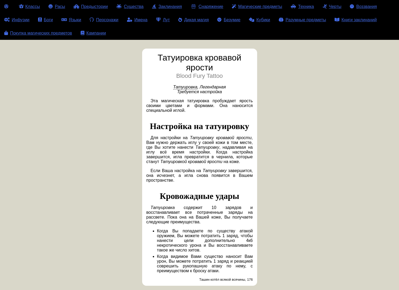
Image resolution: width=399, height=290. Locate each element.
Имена (137, 20)
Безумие (228, 20)
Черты (332, 6)
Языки (71, 20)
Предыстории (91, 6)
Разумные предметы (302, 20)
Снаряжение (206, 6)
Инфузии (17, 20)
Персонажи (104, 20)
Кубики (259, 20)
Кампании (93, 33)
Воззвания (363, 6)
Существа (129, 6)
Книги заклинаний (356, 20)
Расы (56, 6)
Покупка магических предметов (38, 33)
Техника (302, 6)
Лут (163, 20)
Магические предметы (257, 6)
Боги (45, 20)
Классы (29, 6)
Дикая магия (193, 20)
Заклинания (167, 6)
